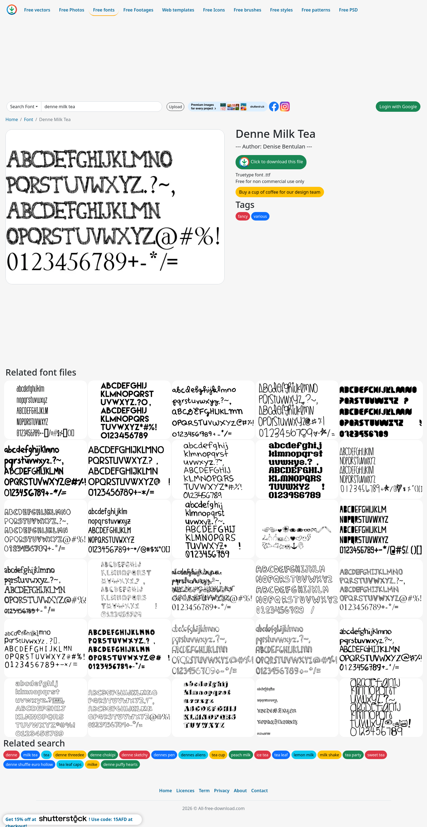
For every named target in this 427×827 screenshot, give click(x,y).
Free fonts (104, 10)
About (240, 791)
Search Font (22, 107)
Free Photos (71, 10)
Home (11, 119)
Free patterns (316, 10)
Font (28, 119)
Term (204, 791)
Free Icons (214, 10)
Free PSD (348, 10)
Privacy (222, 791)
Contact (259, 791)
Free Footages (138, 10)
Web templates (178, 10)
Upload (175, 106)
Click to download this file (271, 162)
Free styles (281, 10)
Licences (185, 791)
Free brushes (247, 10)
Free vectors (37, 10)
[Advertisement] (213, 58)
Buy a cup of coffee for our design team (279, 192)
